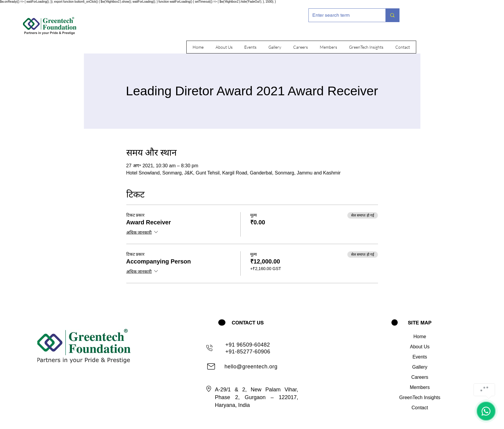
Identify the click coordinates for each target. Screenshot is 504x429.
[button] (224, 47)
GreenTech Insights (419, 397)
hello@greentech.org (251, 367)
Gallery (420, 367)
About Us (420, 346)
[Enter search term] (342, 15)
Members (420, 387)
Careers (419, 377)
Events (419, 356)
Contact (419, 407)
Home (420, 336)
